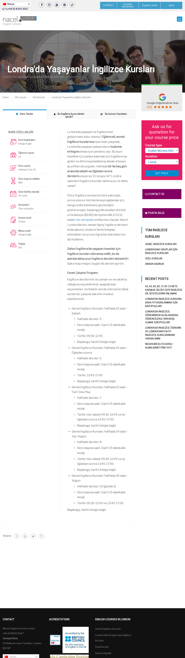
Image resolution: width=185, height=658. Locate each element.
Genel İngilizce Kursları (161, 241)
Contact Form (10, 635)
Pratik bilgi (154, 210)
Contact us (154, 191)
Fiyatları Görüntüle (128, 5)
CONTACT (108, 5)
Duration (151, 153)
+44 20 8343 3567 (18, 9)
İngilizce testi (149, 5)
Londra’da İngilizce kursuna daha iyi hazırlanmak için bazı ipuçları (163, 300)
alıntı (171, 5)
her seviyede (84, 217)
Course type (153, 142)
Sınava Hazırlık (154, 261)
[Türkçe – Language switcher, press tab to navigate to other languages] (16, 4)
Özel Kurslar (153, 255)
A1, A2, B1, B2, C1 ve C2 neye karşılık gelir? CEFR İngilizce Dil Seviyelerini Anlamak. (163, 287)
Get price (162, 170)
